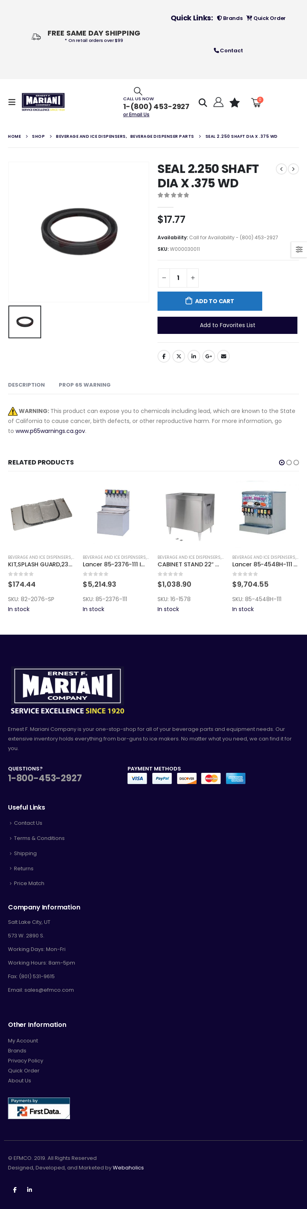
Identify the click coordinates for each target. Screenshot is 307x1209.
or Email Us (136, 114)
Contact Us (28, 823)
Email (223, 356)
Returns (24, 868)
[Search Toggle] (138, 91)
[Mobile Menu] (14, 102)
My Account (23, 1040)
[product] (41, 514)
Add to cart (214, 301)
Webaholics (128, 1167)
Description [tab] (26, 385)
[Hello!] (218, 102)
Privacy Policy (25, 1060)
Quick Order (266, 18)
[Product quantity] (178, 278)
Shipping (25, 853)
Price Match (29, 883)
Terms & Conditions (39, 838)
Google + (208, 356)
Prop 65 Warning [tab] (85, 385)
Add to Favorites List (227, 325)
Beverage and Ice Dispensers (39, 557)
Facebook (163, 356)
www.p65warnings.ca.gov (50, 431)
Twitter (178, 356)
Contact (228, 50)
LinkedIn (193, 356)
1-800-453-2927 (45, 778)
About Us (19, 1080)
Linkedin (30, 1189)
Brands (230, 18)
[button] (281, 462)
